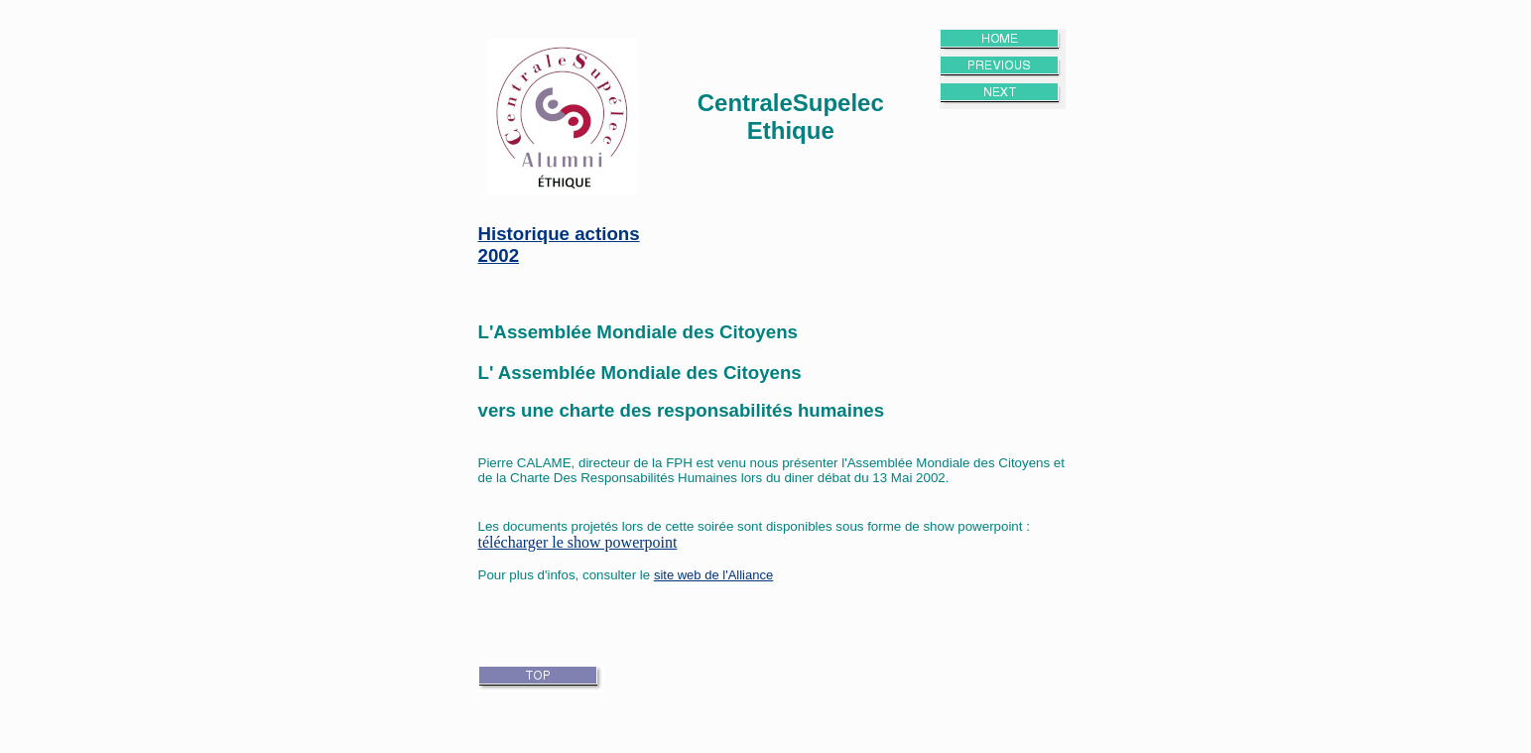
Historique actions (559, 233)
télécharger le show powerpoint (578, 542)
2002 (499, 255)
